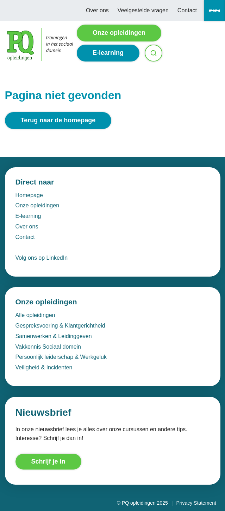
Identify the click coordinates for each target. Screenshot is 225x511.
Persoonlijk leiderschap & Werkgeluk (61, 357)
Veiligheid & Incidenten (44, 367)
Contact (187, 10)
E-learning (108, 52)
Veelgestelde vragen (143, 10)
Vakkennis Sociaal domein (48, 347)
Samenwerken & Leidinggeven (53, 336)
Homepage (29, 195)
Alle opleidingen (35, 315)
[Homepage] (40, 44)
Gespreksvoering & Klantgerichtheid (60, 326)
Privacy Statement (196, 503)
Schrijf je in (48, 461)
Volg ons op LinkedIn (41, 258)
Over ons (97, 10)
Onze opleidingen (119, 32)
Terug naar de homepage (58, 120)
